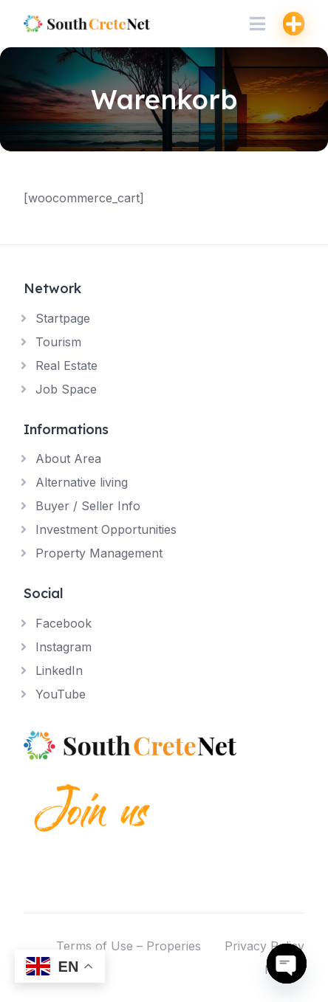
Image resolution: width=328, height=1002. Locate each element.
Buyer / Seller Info (87, 505)
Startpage (62, 318)
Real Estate (66, 365)
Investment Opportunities (106, 529)
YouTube (60, 694)
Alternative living (81, 482)
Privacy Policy (264, 945)
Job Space (66, 389)
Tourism (58, 341)
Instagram (63, 646)
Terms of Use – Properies (128, 945)
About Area (68, 458)
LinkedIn (59, 670)
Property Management (99, 553)
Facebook (63, 623)
